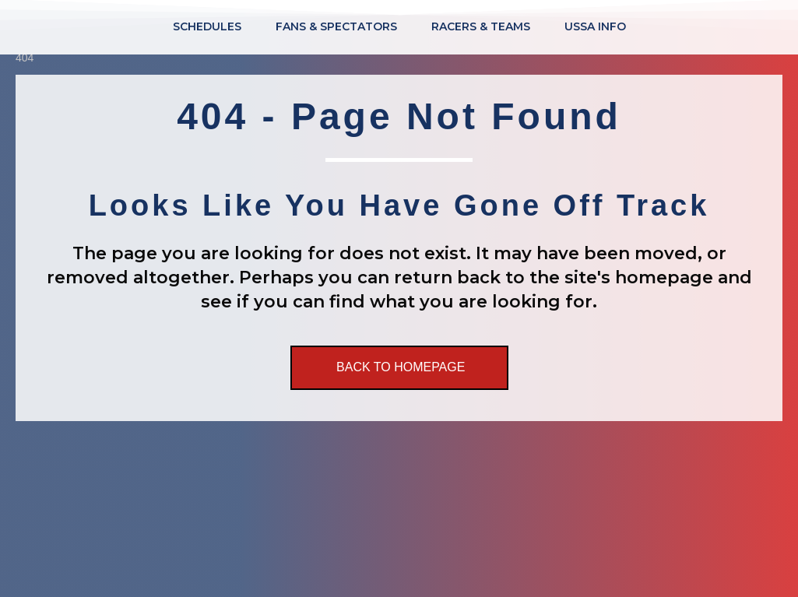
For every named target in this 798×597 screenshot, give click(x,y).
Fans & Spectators (336, 26)
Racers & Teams (480, 26)
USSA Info (595, 26)
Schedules (207, 26)
